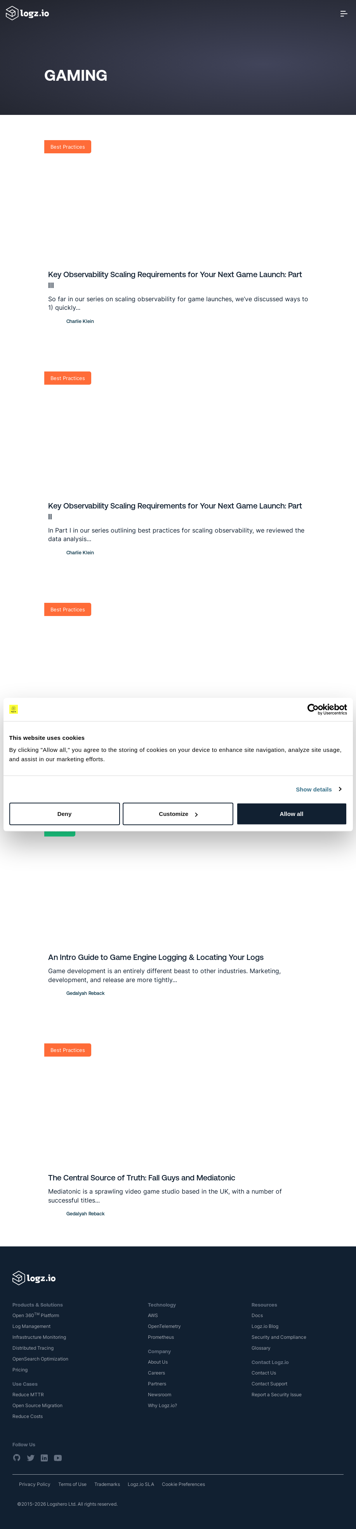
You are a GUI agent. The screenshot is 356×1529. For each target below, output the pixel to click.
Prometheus (161, 1337)
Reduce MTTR (28, 1394)
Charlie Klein (80, 321)
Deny (64, 813)
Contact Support (269, 1384)
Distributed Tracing (33, 1348)
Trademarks (107, 1484)
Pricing (20, 1370)
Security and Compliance (279, 1337)
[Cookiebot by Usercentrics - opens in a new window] (313, 709)
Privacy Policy (34, 1484)
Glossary (261, 1348)
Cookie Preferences (183, 1484)
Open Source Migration (37, 1405)
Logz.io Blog (265, 1326)
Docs (257, 1315)
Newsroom (159, 1394)
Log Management (31, 1326)
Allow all (292, 813)
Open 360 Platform (35, 1315)
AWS (153, 1315)
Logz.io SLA (141, 1484)
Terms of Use (72, 1484)
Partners (157, 1384)
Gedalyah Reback (85, 993)
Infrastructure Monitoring (39, 1337)
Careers (156, 1373)
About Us (158, 1362)
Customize (178, 813)
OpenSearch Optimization (40, 1359)
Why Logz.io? (162, 1405)
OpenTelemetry (164, 1326)
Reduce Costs (27, 1416)
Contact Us (264, 1373)
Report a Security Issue (277, 1394)
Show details (314, 789)
